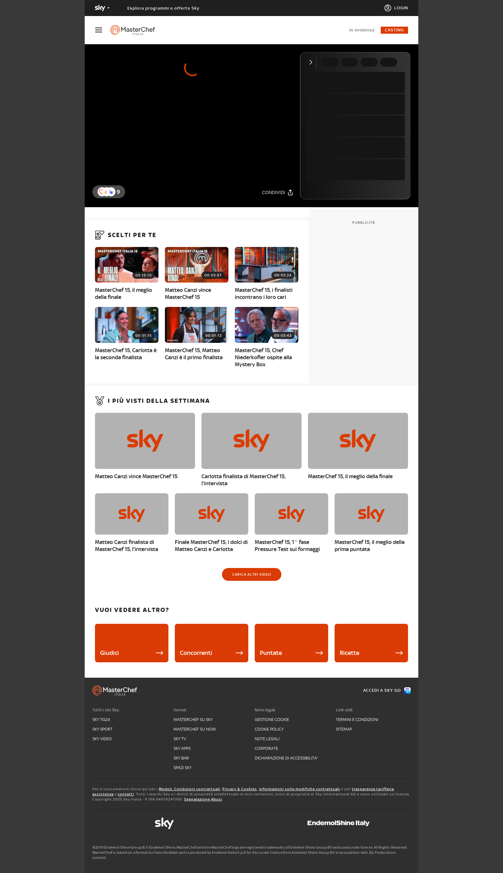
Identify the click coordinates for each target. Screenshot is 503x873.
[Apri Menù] (102, 30)
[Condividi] (278, 192)
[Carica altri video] (251, 574)
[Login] (396, 8)
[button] (111, 191)
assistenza (103, 794)
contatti (126, 794)
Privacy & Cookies (239, 789)
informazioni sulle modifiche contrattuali (299, 789)
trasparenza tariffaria (373, 789)
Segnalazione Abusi (203, 799)
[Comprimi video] (312, 62)
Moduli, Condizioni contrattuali (189, 789)
